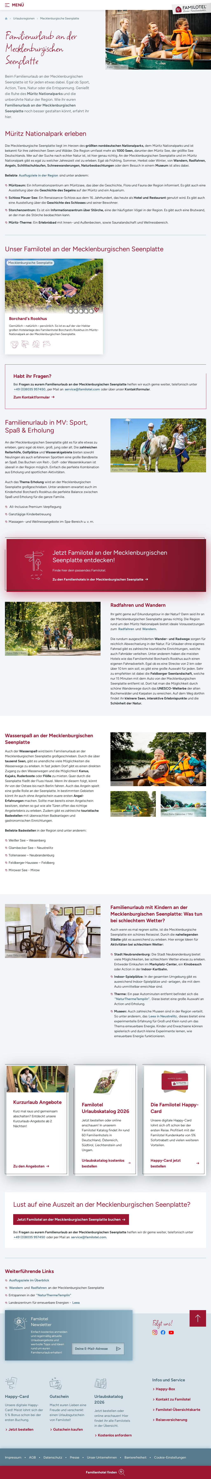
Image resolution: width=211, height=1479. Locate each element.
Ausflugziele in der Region (38, 175)
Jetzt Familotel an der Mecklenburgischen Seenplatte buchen (69, 1219)
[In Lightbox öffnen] (158, 445)
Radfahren (126, 629)
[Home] (6, 18)
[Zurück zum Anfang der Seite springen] (198, 1318)
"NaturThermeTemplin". (132, 999)
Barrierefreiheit (135, 1457)
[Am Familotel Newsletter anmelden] (118, 1348)
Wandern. (149, 629)
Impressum (13, 1457)
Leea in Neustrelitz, (163, 1016)
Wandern (16, 1288)
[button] (105, 1472)
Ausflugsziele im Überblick (29, 1280)
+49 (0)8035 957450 (29, 389)
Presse (74, 1457)
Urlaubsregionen (24, 18)
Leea (76, 1303)
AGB (32, 1457)
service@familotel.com (82, 389)
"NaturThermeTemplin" (53, 1295)
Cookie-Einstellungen (170, 1457)
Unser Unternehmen (102, 1457)
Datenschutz (52, 1457)
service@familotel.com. (89, 1237)
